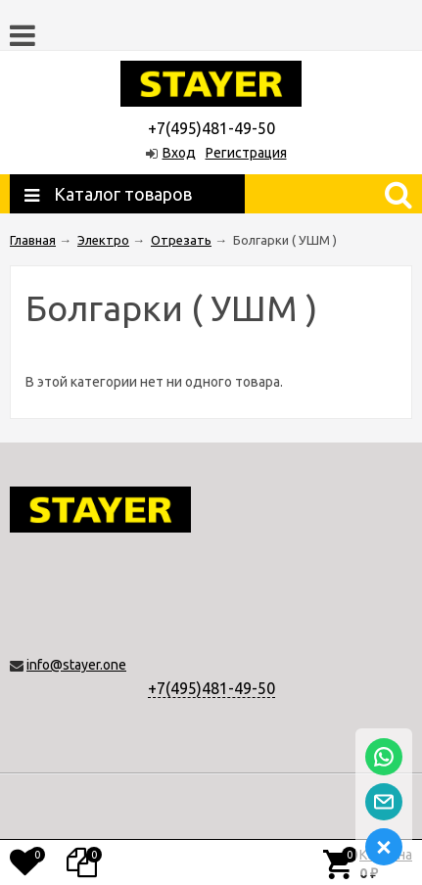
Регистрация (246, 153)
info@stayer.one (76, 665)
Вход (179, 153)
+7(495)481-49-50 (211, 688)
